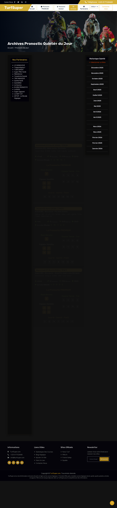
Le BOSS (17, 89)
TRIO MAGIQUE (19, 78)
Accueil (32, 8)
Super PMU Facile (20, 72)
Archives (73, 8)
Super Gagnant (19, 92)
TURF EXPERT (19, 70)
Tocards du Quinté (20, 76)
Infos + (93, 7)
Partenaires (84, 8)
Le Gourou (18, 85)
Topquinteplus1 (19, 67)
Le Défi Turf (18, 94)
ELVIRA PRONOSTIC (21, 87)
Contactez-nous (106, 8)
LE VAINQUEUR (19, 65)
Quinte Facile (18, 81)
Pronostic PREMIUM (45, 8)
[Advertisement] (58, 69)
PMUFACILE (18, 74)
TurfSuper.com (55, 473)
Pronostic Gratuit (61, 8)
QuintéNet (17, 83)
